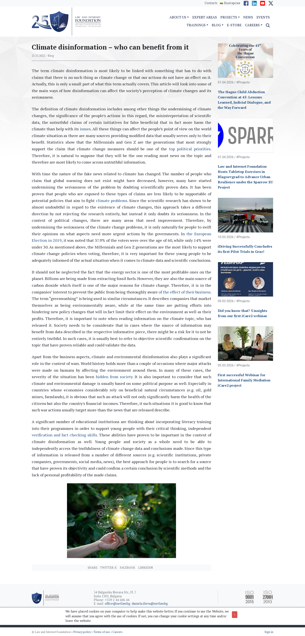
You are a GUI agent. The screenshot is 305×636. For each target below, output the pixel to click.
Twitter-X (108, 568)
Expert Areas (204, 17)
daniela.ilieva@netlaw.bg (150, 603)
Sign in (269, 632)
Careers (117, 632)
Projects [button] (228, 17)
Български (232, 3)
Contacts (211, 3)
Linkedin (145, 568)
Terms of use (102, 632)
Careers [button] (252, 25)
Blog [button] (216, 25)
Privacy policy (82, 632)
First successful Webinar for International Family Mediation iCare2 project (244, 380)
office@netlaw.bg (117, 603)
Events (263, 17)
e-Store (234, 25)
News (248, 17)
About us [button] (177, 17)
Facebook (127, 568)
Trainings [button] (196, 25)
